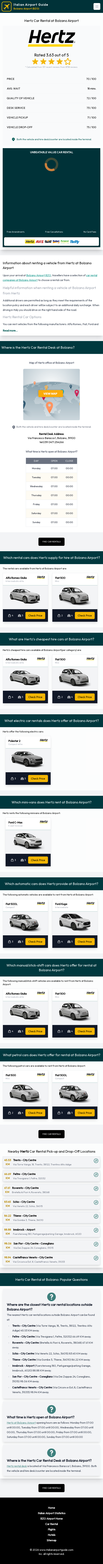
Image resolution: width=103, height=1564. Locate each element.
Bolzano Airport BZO (38, 275)
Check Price (35, 615)
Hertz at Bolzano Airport (21, 1422)
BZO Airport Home (51, 1518)
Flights (51, 1529)
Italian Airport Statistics (51, 1513)
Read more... (10, 330)
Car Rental (51, 1524)
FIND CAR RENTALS (51, 541)
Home (51, 1507)
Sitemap (51, 1540)
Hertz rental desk (17, 1466)
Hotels (51, 1535)
